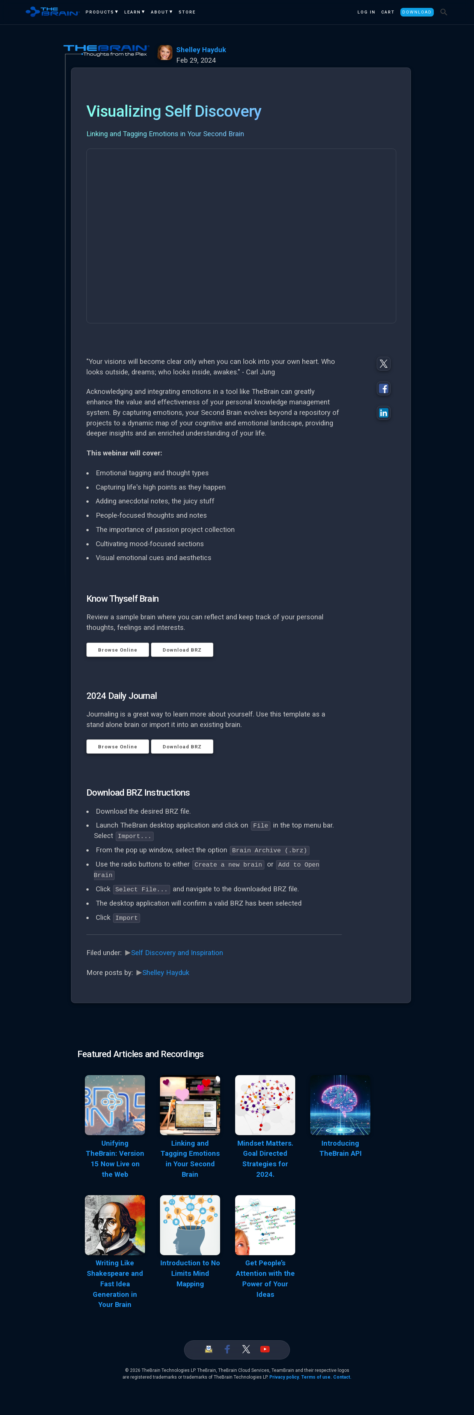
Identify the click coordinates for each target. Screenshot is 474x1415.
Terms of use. (316, 1376)
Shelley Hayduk (201, 50)
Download (417, 12)
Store (187, 12)
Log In (367, 12)
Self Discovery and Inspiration (177, 952)
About (160, 12)
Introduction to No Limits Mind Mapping (190, 1273)
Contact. (342, 1376)
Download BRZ (182, 650)
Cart (388, 12)
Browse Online (117, 650)
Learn (132, 12)
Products (100, 12)
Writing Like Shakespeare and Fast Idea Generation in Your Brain (115, 1283)
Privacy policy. (284, 1376)
